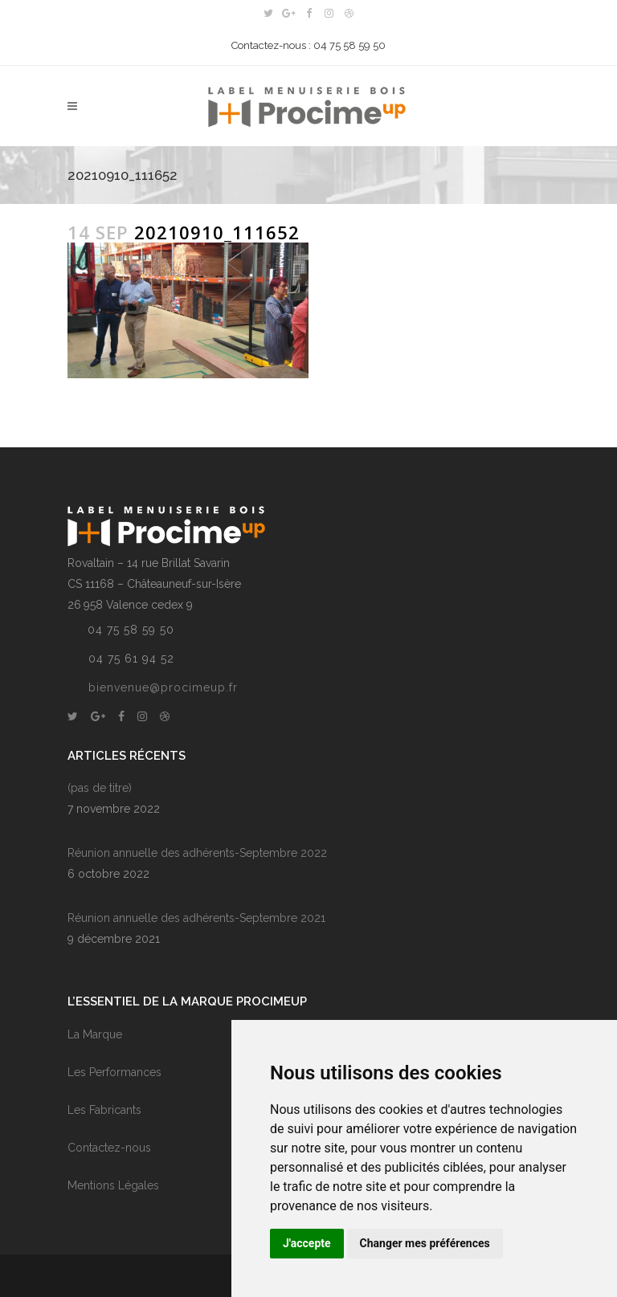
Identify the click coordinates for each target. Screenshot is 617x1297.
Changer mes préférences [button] (425, 1243)
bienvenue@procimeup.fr (163, 687)
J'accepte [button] (307, 1243)
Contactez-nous (109, 1147)
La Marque (94, 1034)
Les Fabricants (104, 1109)
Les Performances (114, 1072)
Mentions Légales (113, 1185)
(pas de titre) (99, 787)
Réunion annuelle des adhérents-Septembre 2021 (196, 918)
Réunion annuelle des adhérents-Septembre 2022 (197, 852)
